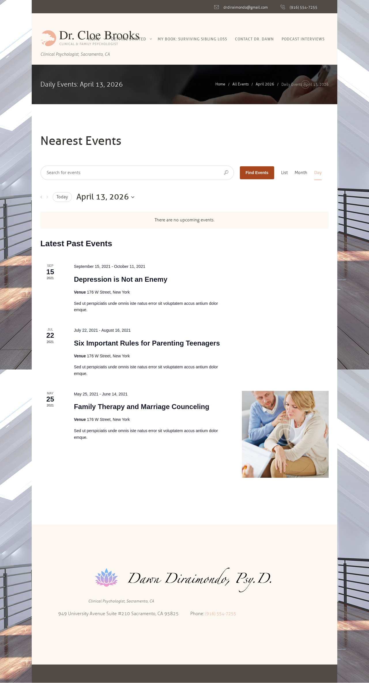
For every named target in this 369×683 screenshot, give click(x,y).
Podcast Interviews (303, 39)
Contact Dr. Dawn (254, 39)
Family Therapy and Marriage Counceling (141, 406)
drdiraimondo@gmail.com (245, 7)
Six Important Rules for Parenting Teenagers (147, 343)
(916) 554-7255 (303, 7)
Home (94, 39)
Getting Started (128, 39)
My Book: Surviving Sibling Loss (192, 39)
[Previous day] (41, 197)
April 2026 (265, 84)
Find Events (257, 172)
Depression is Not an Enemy (120, 279)
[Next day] (47, 197)
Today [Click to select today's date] (62, 196)
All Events (240, 84)
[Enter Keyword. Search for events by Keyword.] (137, 172)
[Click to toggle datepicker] (105, 197)
